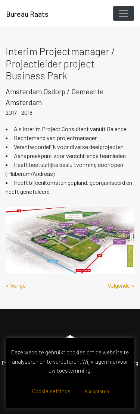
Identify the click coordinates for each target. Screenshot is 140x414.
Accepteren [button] (96, 391)
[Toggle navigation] (123, 13)
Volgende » (121, 285)
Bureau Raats (27, 13)
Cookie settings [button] (51, 391)
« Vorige (16, 285)
